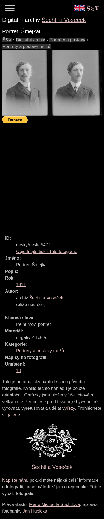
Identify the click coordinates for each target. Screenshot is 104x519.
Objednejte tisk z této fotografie (46, 251)
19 (18, 370)
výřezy (68, 408)
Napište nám (14, 480)
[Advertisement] (52, 177)
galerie (13, 414)
